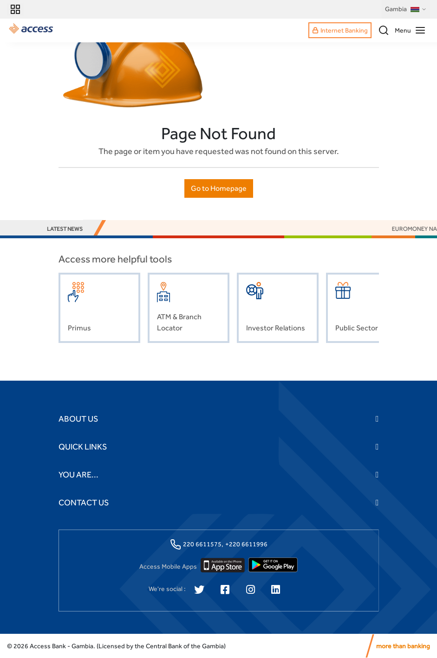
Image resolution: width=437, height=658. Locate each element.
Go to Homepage (219, 188)
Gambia (406, 9)
